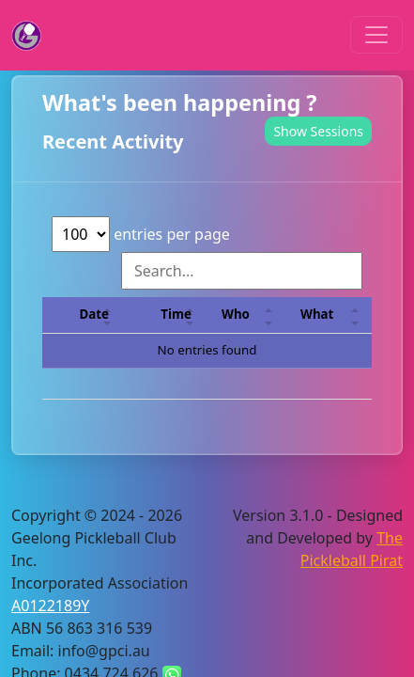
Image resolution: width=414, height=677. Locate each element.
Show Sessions (318, 131)
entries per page (141, 234)
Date (94, 314)
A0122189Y (50, 605)
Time (176, 314)
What (316, 314)
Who (236, 314)
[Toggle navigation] (376, 35)
